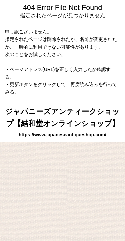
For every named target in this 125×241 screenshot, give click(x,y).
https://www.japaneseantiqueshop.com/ (62, 134)
